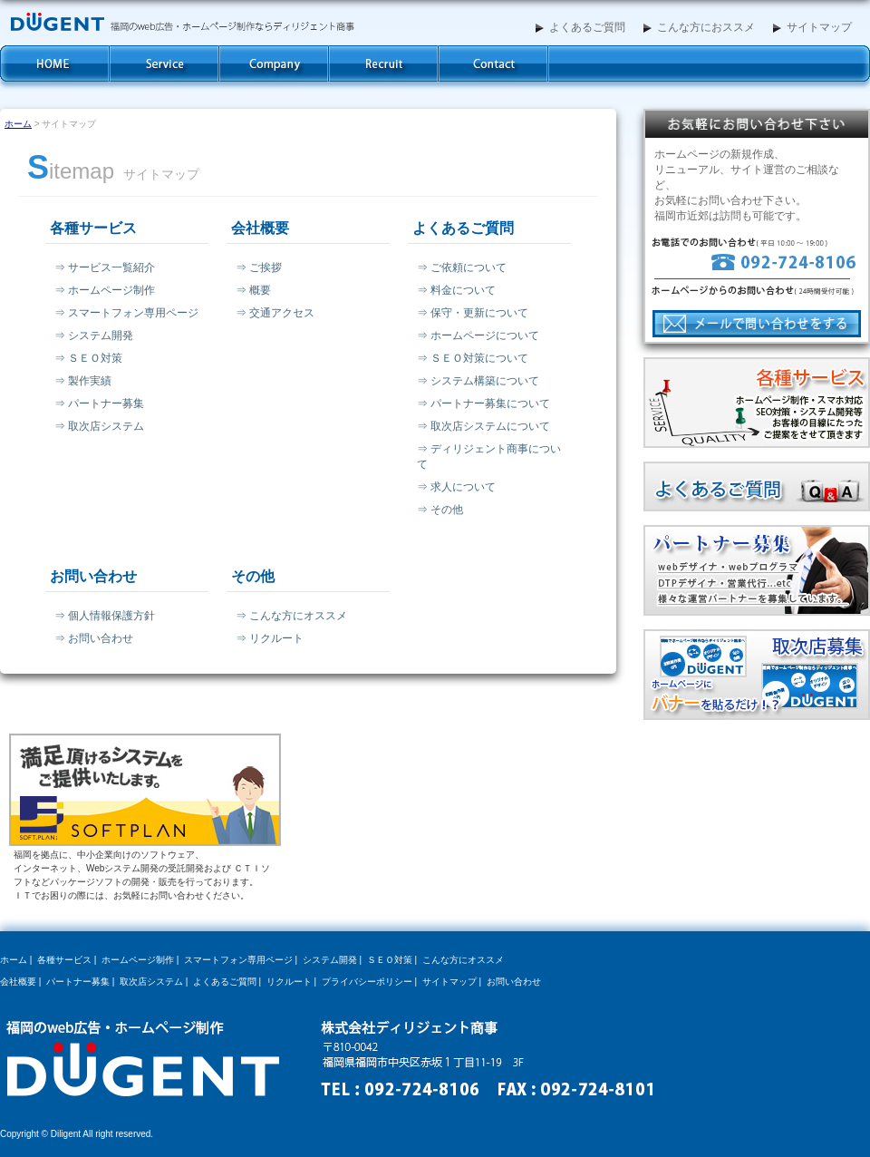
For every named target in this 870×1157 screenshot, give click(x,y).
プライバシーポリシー (367, 982)
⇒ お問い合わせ (93, 638)
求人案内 (384, 63)
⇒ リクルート (270, 638)
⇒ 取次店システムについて (483, 426)
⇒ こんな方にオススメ (291, 615)
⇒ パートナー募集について (483, 403)
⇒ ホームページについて (478, 335)
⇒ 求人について (456, 487)
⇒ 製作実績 (82, 380)
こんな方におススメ (699, 27)
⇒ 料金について (456, 290)
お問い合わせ (493, 63)
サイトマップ (812, 27)
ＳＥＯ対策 (389, 960)
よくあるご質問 (580, 27)
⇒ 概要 (253, 290)
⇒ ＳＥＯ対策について (472, 358)
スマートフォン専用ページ (238, 960)
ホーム (55, 63)
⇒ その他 (440, 509)
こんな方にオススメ (463, 960)
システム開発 (330, 960)
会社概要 (274, 63)
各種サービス (164, 63)
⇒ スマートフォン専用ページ (126, 312)
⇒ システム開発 (93, 335)
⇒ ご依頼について (462, 267)
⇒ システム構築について (478, 380)
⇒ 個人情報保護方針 (104, 615)
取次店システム (151, 982)
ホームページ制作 (138, 960)
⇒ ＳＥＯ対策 (88, 358)
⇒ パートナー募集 (99, 403)
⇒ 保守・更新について (472, 312)
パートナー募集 (78, 982)
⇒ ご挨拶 (259, 267)
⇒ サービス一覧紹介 (104, 267)
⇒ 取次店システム (99, 426)
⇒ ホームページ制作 (104, 290)
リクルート (289, 982)
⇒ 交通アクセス (275, 312)
